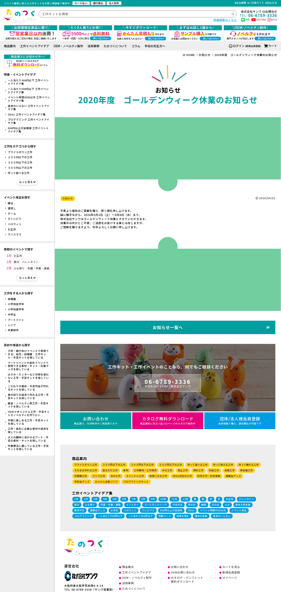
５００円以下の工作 (18, 168)
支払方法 (272, 2)
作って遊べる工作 (17, 173)
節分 (16, 262)
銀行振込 (98, 3)
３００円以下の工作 (18, 162)
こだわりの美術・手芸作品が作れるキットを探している (27, 387)
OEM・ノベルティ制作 (137, 578)
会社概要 (241, 2)
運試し (10, 208)
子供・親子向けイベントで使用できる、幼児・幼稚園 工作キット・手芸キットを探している (27, 354)
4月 (105, 499)
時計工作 (198, 470)
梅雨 (203, 504)
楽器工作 (230, 470)
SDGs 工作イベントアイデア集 (25, 114)
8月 (143, 499)
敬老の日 (79, 510)
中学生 (10, 314)
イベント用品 (239, 510)
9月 (153, 499)
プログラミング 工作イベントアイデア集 (27, 121)
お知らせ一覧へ (211, 327)
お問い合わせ (95, 420)
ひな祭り (19, 268)
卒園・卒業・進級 (38, 268)
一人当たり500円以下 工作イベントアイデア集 (27, 90)
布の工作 (116, 476)
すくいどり (13, 219)
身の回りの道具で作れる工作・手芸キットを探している (27, 396)
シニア (10, 325)
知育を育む (183, 515)
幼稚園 (10, 299)
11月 (174, 499)
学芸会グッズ (82, 481)
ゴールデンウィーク (155, 504)
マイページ (229, 578)
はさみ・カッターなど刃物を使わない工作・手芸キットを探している (27, 378)
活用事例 (93, 46)
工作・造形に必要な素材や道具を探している (27, 430)
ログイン (237, 46)
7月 (134, 499)
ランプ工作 (98, 476)
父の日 (215, 504)
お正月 (10, 229)
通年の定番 (201, 515)
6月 (124, 499)
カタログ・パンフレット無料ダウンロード (187, 579)
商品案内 (10, 46)
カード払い (81, 3)
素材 (125, 470)
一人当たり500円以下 (140, 515)
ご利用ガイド (256, 2)
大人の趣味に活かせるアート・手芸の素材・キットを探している (27, 438)
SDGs (191, 510)
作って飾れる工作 (249, 464)
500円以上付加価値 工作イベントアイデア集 (27, 129)
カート (270, 46)
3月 (9, 268)
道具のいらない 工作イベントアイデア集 (27, 107)
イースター (132, 504)
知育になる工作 (158, 476)
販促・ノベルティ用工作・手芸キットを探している (27, 404)
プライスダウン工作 (18, 152)
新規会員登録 (231, 572)
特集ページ (164, 515)
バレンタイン (30, 262)
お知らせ (68, 198)
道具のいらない (222, 515)
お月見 (114, 510)
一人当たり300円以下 (110, 515)
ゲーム (10, 213)
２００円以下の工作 (18, 157)
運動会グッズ (233, 476)
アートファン (14, 320)
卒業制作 (12, 330)
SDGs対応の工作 (182, 476)
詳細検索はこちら (225, 19)
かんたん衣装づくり (106, 481)
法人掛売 (114, 3)
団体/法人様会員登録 (239, 420)
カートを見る (231, 567)
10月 (163, 499)
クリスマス (13, 234)
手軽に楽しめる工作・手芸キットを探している (27, 421)
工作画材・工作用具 (145, 470)
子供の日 (178, 504)
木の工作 (167, 470)
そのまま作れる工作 (85, 470)
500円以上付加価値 (171, 510)
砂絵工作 (214, 470)
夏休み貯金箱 (243, 504)
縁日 (9, 203)
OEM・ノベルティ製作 (68, 46)
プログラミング (83, 515)
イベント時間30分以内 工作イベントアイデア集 (27, 98)
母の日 (192, 504)
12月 (185, 499)
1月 (9, 256)
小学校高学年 (14, 309)
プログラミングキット (136, 481)
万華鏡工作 (80, 476)
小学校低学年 (14, 304)
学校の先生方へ (155, 46)
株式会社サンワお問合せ (259, 11)
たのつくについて (115, 46)
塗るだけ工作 (110, 470)
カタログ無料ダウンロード (167, 420)
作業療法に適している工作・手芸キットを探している (27, 447)
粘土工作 (183, 470)
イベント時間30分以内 (213, 510)
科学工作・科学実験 (208, 476)
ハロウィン (13, 224)
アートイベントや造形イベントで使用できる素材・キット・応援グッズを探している (27, 366)
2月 (9, 262)
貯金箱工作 (246, 470)
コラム (136, 46)
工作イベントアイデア (34, 46)
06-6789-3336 (168, 383)
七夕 (227, 504)
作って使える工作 (223, 464)
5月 (115, 499)
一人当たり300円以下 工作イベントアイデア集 (27, 81)
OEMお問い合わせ (183, 572)
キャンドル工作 (135, 476)
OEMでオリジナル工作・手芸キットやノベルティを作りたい (27, 413)
